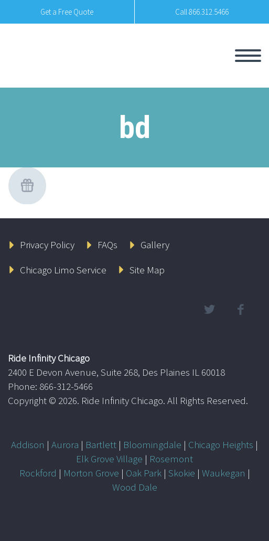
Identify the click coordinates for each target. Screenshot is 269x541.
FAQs (107, 244)
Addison (28, 444)
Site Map (147, 269)
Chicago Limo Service (63, 269)
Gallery (155, 244)
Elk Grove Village (109, 458)
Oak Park (144, 472)
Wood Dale (134, 487)
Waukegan (223, 472)
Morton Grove (91, 472)
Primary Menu (248, 55)
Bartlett (100, 444)
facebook (240, 309)
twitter (209, 309)
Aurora (65, 444)
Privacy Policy (47, 244)
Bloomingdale (152, 444)
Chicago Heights (220, 444)
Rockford (38, 472)
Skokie (181, 472)
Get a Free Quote (66, 12)
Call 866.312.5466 (202, 12)
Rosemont (171, 458)
